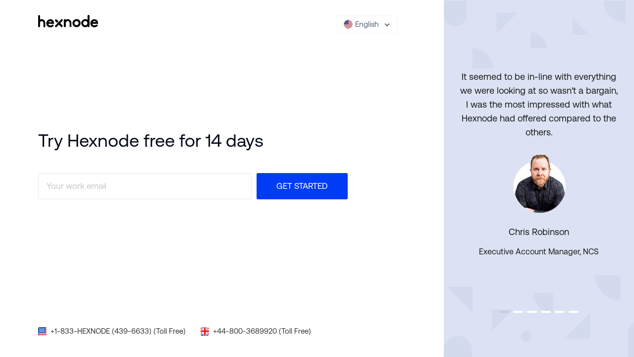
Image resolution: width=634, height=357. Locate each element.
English (361, 24)
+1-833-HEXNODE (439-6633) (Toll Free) (118, 331)
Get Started (302, 186)
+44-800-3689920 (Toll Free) (262, 331)
